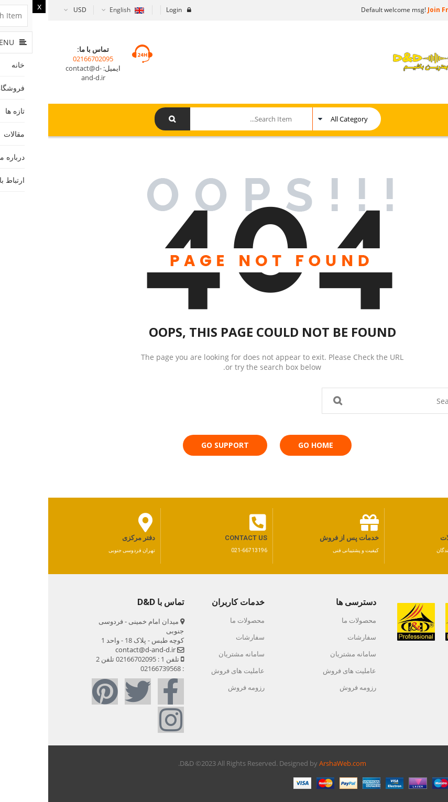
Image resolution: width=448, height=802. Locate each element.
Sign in (429, 9)
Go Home (267, 445)
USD (31, 9)
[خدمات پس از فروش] (321, 522)
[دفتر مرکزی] (97, 522)
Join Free (393, 9)
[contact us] (209, 522)
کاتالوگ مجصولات (417, 538)
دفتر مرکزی (90, 538)
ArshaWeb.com (294, 763)
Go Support (177, 445)
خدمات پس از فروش (301, 538)
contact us (198, 538)
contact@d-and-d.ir (37, 72)
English (78, 9)
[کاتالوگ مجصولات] (432, 522)
